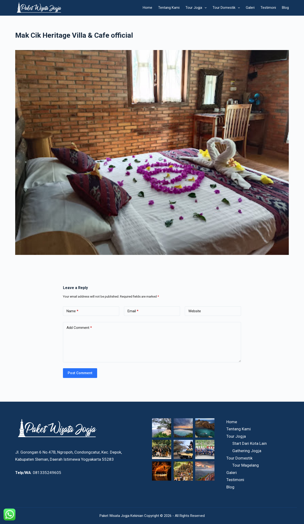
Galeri (250, 7)
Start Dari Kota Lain (249, 443)
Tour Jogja (197, 8)
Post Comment (80, 373)
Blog (285, 7)
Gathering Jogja (246, 450)
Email (133, 311)
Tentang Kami (169, 7)
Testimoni (268, 7)
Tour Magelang (245, 465)
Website (194, 311)
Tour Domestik (227, 8)
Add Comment (79, 327)
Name (72, 311)
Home (147, 7)
